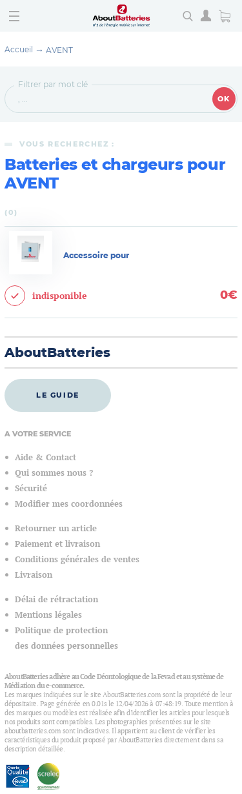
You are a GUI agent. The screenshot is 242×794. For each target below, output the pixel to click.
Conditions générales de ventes (77, 559)
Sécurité (31, 488)
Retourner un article (56, 528)
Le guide (57, 395)
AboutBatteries (57, 352)
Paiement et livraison (57, 543)
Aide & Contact (45, 457)
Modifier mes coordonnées (69, 503)
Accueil (19, 49)
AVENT (59, 50)
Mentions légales (48, 614)
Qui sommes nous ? (54, 472)
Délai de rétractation (56, 599)
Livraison (33, 574)
